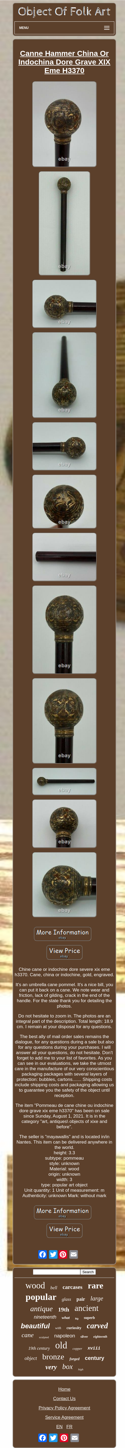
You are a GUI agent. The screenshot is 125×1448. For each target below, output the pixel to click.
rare (95, 1285)
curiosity (74, 1328)
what (66, 1317)
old (61, 1345)
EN (59, 1426)
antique (41, 1308)
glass (66, 1299)
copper (77, 1349)
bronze (53, 1356)
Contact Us (64, 1398)
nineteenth (45, 1317)
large (96, 1298)
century (94, 1358)
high (81, 1369)
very (51, 1367)
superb (89, 1318)
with (58, 1328)
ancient (87, 1308)
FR (69, 1426)
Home (64, 1389)
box (67, 1367)
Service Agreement (64, 1417)
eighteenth (100, 1336)
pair (81, 1299)
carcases (72, 1287)
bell (53, 1287)
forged (74, 1359)
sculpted (44, 1337)
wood (35, 1285)
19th (63, 1309)
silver (84, 1336)
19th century (39, 1348)
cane (27, 1335)
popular (41, 1297)
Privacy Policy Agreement (64, 1408)
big (77, 1318)
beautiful (35, 1326)
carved (97, 1325)
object (31, 1358)
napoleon (64, 1335)
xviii (94, 1348)
